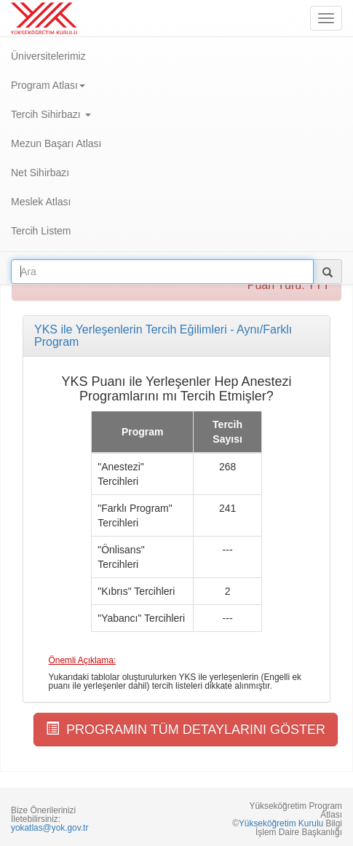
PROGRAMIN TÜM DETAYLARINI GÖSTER (185, 729)
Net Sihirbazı (40, 172)
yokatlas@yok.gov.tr (49, 828)
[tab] (176, 336)
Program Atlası (48, 85)
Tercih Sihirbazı (51, 114)
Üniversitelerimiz (48, 56)
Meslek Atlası (41, 201)
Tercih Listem (41, 231)
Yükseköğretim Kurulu (281, 823)
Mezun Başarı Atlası (56, 143)
